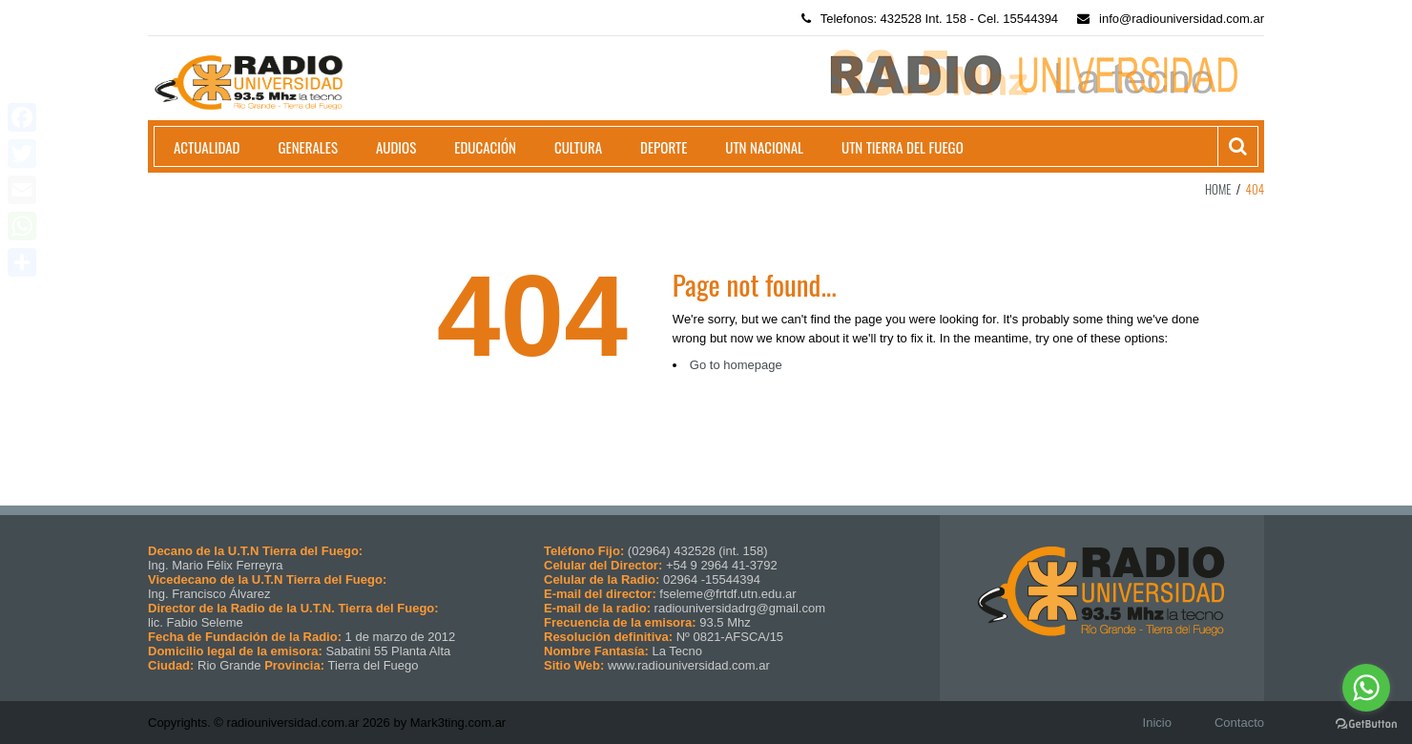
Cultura (578, 146)
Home (1218, 188)
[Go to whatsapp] (1366, 688)
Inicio (1157, 722)
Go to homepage (736, 365)
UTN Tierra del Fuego (902, 146)
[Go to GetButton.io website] (1366, 724)
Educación (485, 146)
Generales (308, 146)
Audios (396, 146)
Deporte (663, 146)
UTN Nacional (764, 146)
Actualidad (207, 146)
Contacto (1239, 722)
